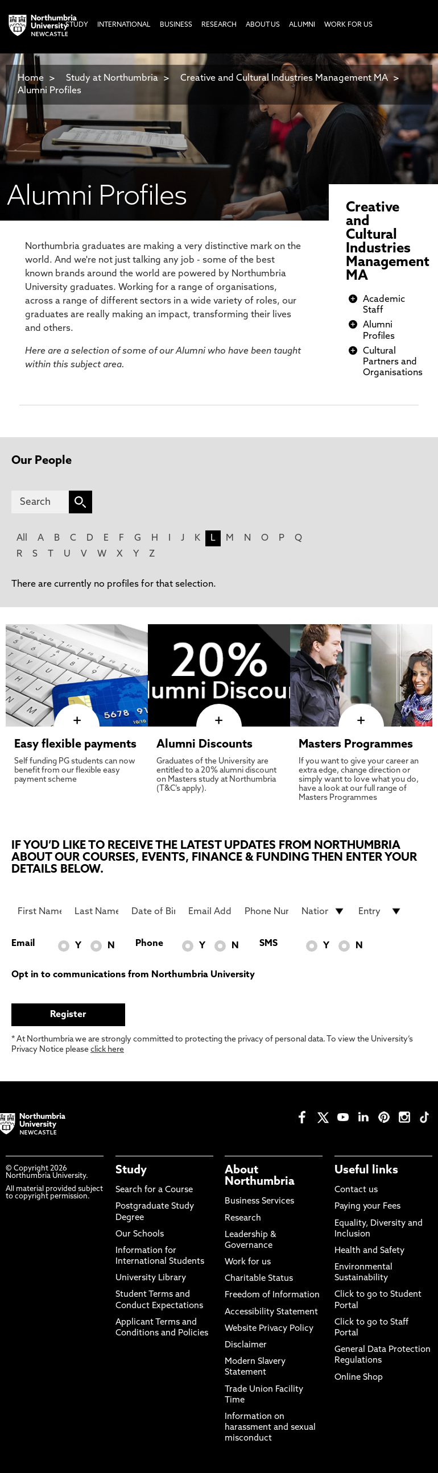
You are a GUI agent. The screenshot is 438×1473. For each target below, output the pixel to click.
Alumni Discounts (204, 744)
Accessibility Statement (271, 1312)
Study (131, 1170)
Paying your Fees (367, 1206)
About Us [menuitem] (263, 25)
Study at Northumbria (112, 78)
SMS (268, 943)
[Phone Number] (266, 911)
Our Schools (139, 1234)
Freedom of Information (272, 1295)
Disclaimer (246, 1345)
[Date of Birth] (153, 911)
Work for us (248, 1262)
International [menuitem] (124, 25)
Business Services (259, 1201)
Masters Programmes (356, 744)
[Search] (40, 502)
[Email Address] (210, 911)
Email (23, 943)
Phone (149, 943)
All (21, 538)
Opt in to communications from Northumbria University (133, 975)
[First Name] (39, 911)
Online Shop (358, 1378)
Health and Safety (369, 1251)
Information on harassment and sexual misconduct (270, 1428)
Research (243, 1218)
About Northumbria (260, 1176)
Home (31, 78)
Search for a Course (154, 1190)
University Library (150, 1278)
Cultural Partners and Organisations (393, 362)
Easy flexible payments (75, 744)
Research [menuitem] (219, 25)
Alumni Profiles (49, 91)
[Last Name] (96, 911)
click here (107, 1049)
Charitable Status (259, 1279)
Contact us (356, 1190)
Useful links (366, 1170)
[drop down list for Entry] (380, 911)
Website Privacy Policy (269, 1329)
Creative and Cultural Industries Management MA (284, 78)
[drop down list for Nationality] (323, 911)
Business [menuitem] (176, 25)
